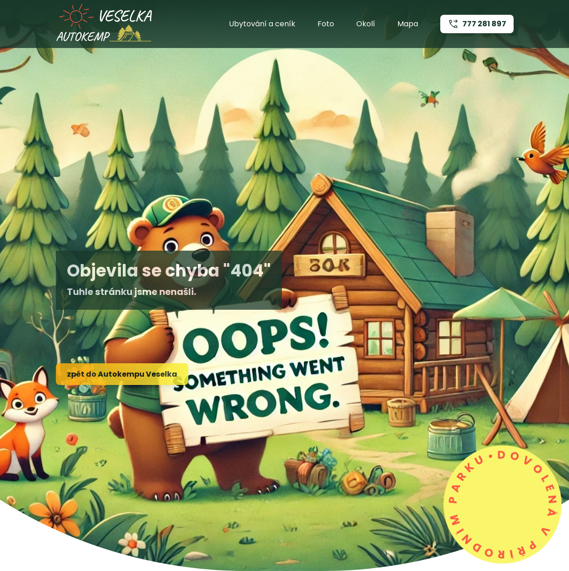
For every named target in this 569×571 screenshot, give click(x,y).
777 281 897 (477, 24)
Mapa (407, 23)
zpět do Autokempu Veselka (122, 374)
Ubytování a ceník (262, 23)
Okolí (365, 23)
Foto (325, 23)
